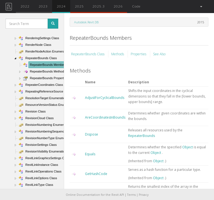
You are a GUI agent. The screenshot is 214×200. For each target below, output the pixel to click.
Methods (118, 54)
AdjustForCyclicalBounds (104, 97)
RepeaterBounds (141, 135)
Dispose (91, 134)
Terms (131, 195)
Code (136, 6)
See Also (159, 54)
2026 (118, 6)
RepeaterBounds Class (88, 54)
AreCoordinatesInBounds (105, 117)
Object (188, 147)
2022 (25, 6)
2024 (61, 6)
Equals (90, 154)
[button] (201, 6)
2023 (43, 6)
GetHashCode (96, 173)
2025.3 (99, 6)
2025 (79, 6)
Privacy (144, 195)
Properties (139, 54)
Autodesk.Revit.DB (86, 22)
